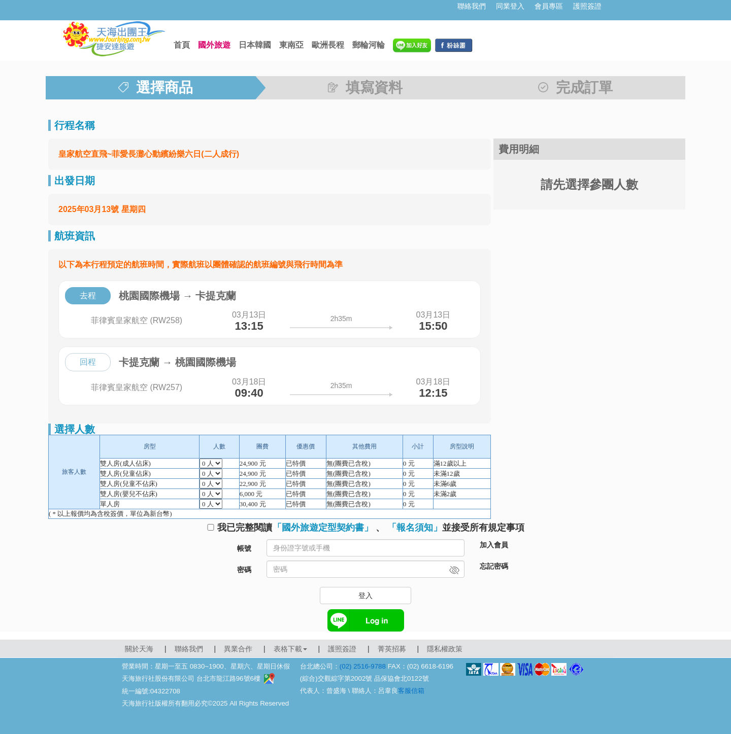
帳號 (244, 548)
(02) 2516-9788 (363, 666)
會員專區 (549, 6)
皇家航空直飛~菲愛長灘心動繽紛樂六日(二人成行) (148, 154)
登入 (365, 595)
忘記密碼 (494, 566)
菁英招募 (392, 649)
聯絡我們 (471, 6)
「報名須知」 (414, 527)
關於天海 (139, 649)
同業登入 (510, 6)
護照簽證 (587, 6)
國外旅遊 (214, 45)
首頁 (182, 45)
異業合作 (238, 649)
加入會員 (494, 545)
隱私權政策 (444, 649)
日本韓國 (255, 45)
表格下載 (290, 649)
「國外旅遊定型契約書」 (323, 527)
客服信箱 (411, 690)
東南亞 (291, 45)
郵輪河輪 (368, 45)
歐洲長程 (328, 45)
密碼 (244, 570)
